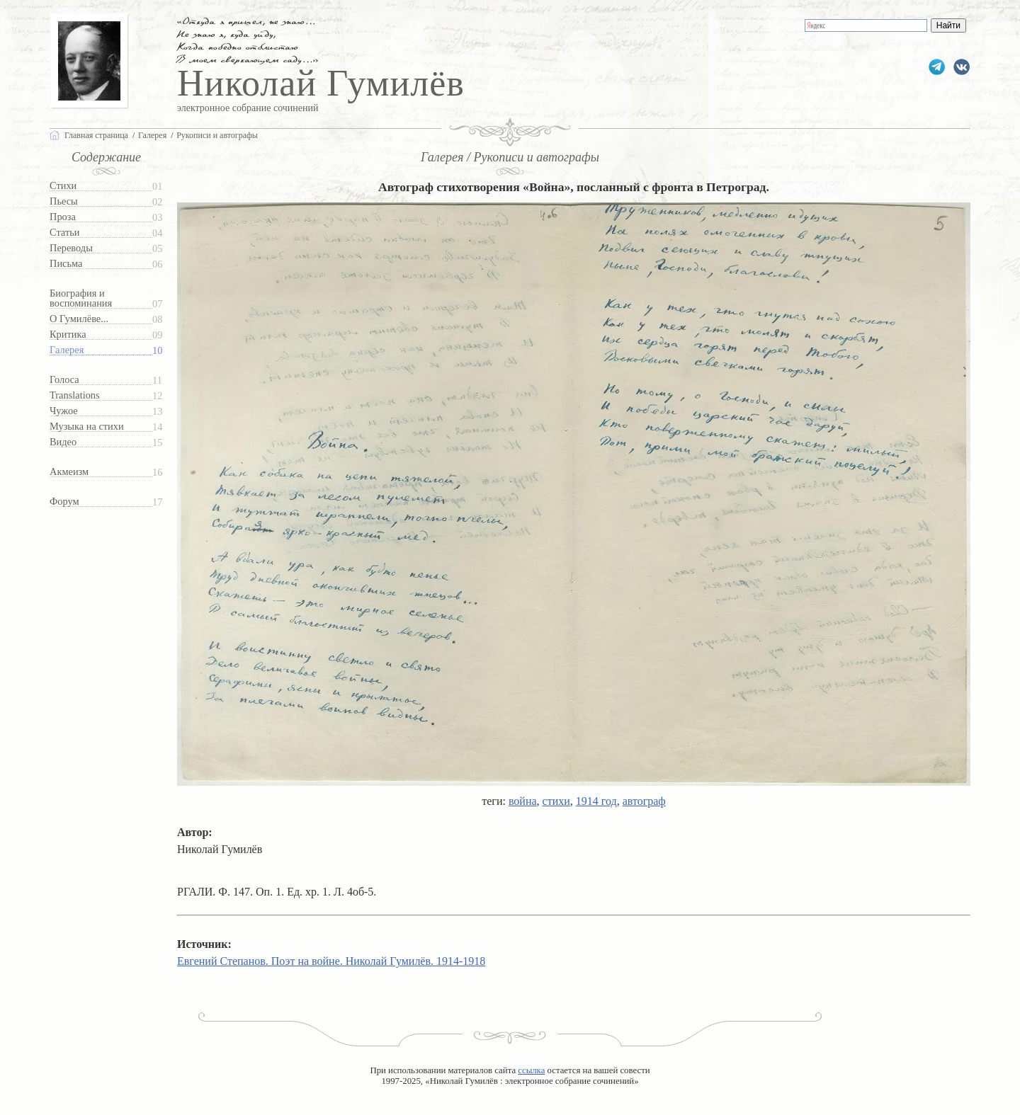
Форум (64, 501)
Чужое (64, 411)
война (523, 801)
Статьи (64, 232)
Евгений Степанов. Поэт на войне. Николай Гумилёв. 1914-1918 (331, 961)
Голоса (64, 379)
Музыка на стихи (87, 426)
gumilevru (961, 67)
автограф (644, 801)
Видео (63, 442)
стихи (556, 801)
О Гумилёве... (79, 319)
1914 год (596, 801)
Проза (63, 217)
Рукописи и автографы (217, 135)
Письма (66, 263)
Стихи (63, 186)
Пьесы (64, 201)
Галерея (67, 350)
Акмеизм (69, 472)
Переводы (71, 248)
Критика (68, 334)
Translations (75, 395)
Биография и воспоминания (81, 298)
